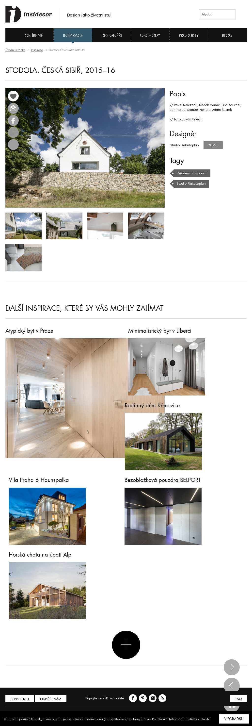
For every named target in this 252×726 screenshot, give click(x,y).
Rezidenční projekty (192, 173)
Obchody (150, 35)
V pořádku (234, 719)
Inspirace (73, 35)
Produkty (189, 35)
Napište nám (50, 699)
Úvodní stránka (15, 50)
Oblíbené (25, 35)
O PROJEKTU (20, 699)
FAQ (239, 699)
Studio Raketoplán (191, 183)
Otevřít (213, 145)
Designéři (111, 35)
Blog (227, 35)
